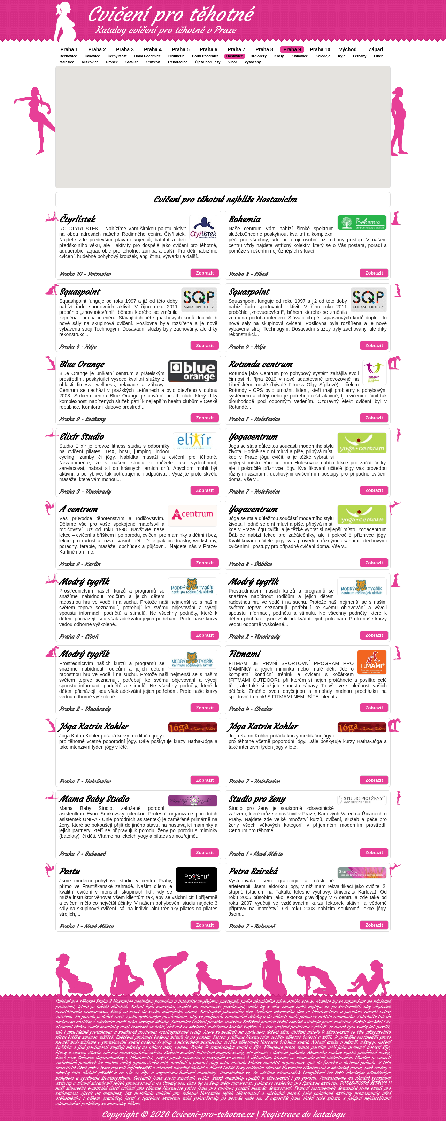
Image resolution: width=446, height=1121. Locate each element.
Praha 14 (199, 1047)
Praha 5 (181, 49)
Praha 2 (97, 49)
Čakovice (92, 56)
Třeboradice (177, 62)
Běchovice (68, 56)
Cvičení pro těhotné (169, 14)
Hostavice (234, 56)
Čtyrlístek (76, 219)
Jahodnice (180, 1022)
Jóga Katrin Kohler (93, 726)
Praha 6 (208, 49)
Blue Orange (81, 364)
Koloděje (323, 56)
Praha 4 (153, 49)
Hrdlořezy (259, 56)
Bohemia (244, 219)
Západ (376, 49)
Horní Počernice (205, 56)
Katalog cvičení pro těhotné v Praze (165, 30)
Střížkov (153, 62)
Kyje (341, 56)
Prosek (112, 62)
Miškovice (90, 62)
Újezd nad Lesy (208, 62)
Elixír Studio (81, 437)
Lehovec (86, 1057)
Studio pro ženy (257, 799)
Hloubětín (176, 56)
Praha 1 (69, 49)
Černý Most (117, 56)
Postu (69, 871)
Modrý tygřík (83, 582)
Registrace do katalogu (303, 1114)
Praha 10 (320, 49)
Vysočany (253, 62)
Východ (348, 49)
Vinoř (232, 62)
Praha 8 (264, 49)
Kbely (279, 56)
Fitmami (244, 654)
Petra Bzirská (253, 871)
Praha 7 (236, 49)
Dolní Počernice (147, 56)
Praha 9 (292, 49)
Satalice (132, 62)
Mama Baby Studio (94, 799)
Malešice (67, 62)
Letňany (359, 56)
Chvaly (169, 1083)
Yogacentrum (253, 437)
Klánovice (299, 56)
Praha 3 (125, 49)
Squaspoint (79, 292)
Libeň (378, 56)
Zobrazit (205, 273)
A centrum (78, 509)
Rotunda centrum (260, 364)
